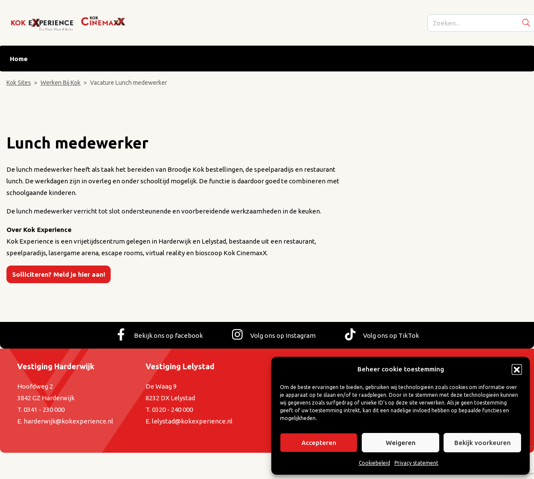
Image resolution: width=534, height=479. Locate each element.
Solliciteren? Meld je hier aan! (58, 274)
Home (19, 58)
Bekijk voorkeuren (482, 442)
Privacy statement (416, 463)
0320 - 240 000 (172, 409)
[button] (516, 369)
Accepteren (318, 442)
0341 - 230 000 (44, 409)
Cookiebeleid (374, 463)
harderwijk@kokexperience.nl (68, 421)
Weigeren (401, 442)
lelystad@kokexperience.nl (192, 421)
